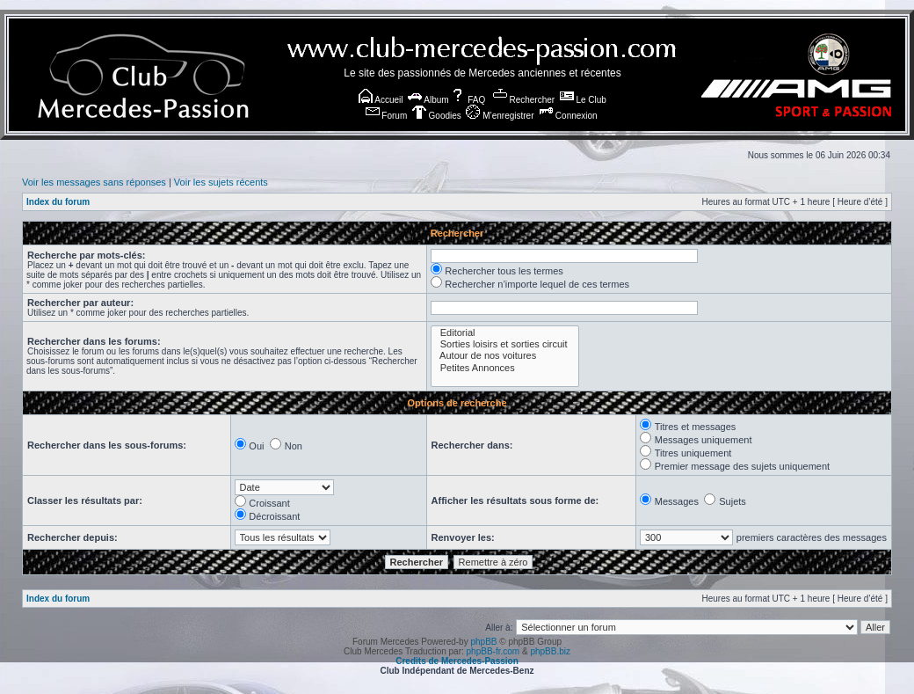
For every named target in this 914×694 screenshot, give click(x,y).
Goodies (436, 116)
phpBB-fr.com (493, 651)
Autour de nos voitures (504, 356)
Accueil (381, 100)
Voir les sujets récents (221, 182)
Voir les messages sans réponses (94, 182)
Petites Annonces (504, 368)
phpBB (483, 642)
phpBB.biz (550, 651)
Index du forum (58, 202)
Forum (387, 116)
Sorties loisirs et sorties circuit (504, 344)
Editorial (504, 333)
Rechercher (524, 100)
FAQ (468, 100)
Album (428, 100)
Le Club (583, 100)
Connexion (568, 116)
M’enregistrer (499, 116)
